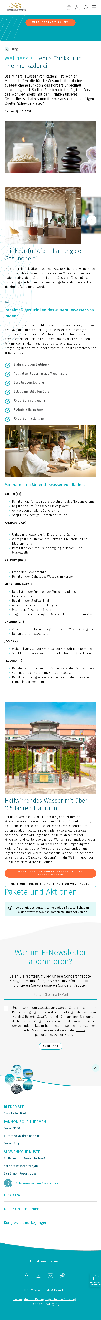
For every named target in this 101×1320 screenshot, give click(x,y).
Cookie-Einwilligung (46, 1304)
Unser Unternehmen (21, 1209)
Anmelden (50, 1046)
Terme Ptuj (11, 1143)
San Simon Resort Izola (20, 1173)
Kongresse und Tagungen (25, 1222)
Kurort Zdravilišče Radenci (22, 1136)
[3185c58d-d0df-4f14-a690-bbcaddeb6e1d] (50, 995)
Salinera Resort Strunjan (21, 1166)
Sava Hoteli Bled (15, 1113)
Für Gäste (12, 1195)
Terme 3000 (12, 1128)
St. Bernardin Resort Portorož (24, 1158)
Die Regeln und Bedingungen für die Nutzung (44, 1299)
